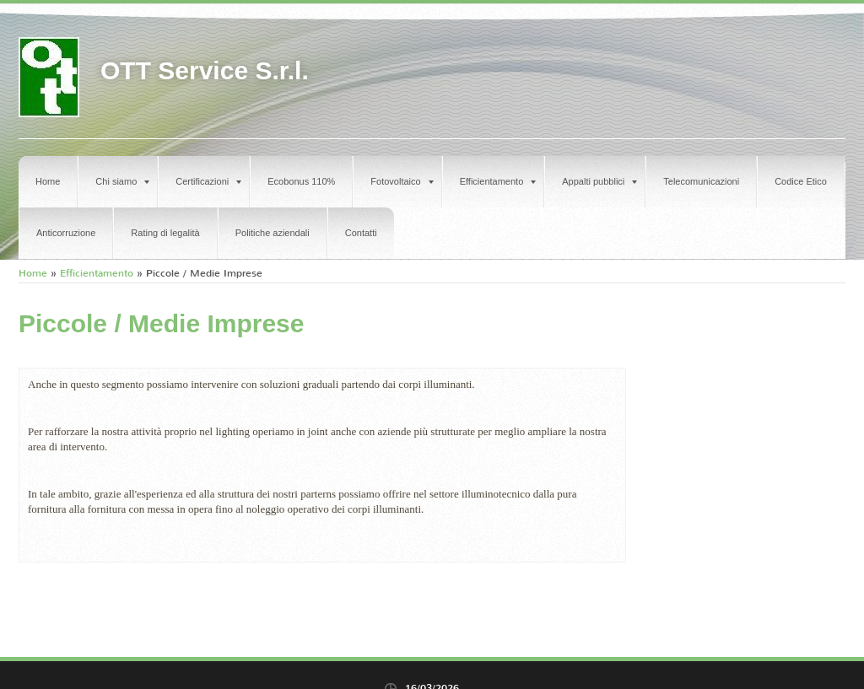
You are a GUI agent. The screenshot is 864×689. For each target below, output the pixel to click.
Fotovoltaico (401, 181)
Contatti (361, 233)
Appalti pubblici (599, 181)
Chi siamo (122, 181)
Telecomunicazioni (701, 181)
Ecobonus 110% (301, 181)
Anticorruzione (65, 233)
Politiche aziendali (272, 233)
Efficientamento (498, 181)
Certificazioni (208, 181)
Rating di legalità (165, 233)
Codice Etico (801, 181)
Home (47, 181)
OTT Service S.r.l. (204, 70)
